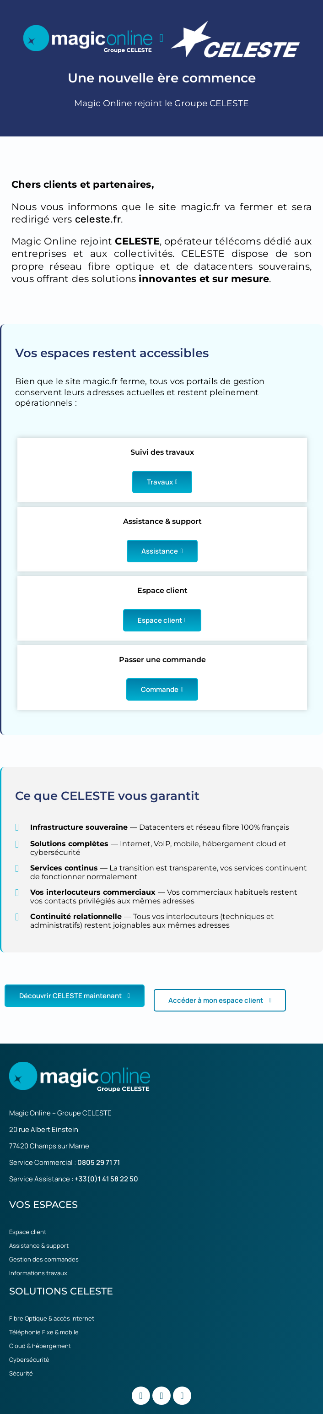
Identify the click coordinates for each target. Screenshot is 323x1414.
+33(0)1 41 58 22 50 (106, 1179)
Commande (162, 689)
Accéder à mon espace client (219, 1000)
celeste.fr (98, 218)
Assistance (162, 551)
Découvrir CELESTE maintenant (74, 996)
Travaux (162, 482)
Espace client (162, 620)
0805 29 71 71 (98, 1162)
